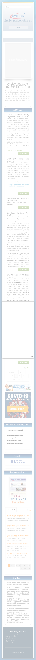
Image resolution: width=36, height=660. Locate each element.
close (31, 347)
